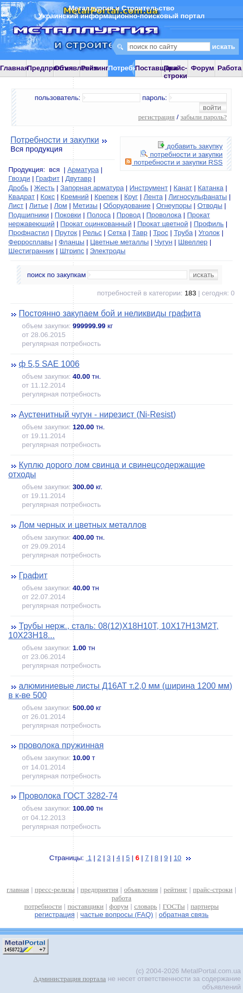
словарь (145, 906)
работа (121, 898)
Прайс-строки (175, 72)
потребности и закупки (181, 154)
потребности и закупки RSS (174, 162)
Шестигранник (31, 251)
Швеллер (193, 242)
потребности (43, 906)
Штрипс (71, 251)
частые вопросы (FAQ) (116, 914)
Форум (202, 68)
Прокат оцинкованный (96, 224)
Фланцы (71, 242)
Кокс (47, 197)
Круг (131, 197)
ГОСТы (174, 906)
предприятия (99, 889)
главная (18, 889)
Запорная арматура (92, 188)
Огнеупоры (173, 205)
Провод (128, 215)
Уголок (209, 233)
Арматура (83, 169)
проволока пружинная (61, 745)
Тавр (139, 233)
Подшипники (28, 215)
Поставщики (156, 68)
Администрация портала (69, 979)
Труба (183, 233)
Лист (15, 205)
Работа (229, 68)
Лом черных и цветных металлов (83, 524)
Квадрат (21, 197)
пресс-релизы (55, 889)
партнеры (204, 906)
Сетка (116, 233)
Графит (48, 178)
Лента (153, 197)
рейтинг (175, 889)
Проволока (164, 215)
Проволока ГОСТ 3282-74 (68, 795)
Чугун (163, 242)
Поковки (68, 215)
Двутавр (78, 178)
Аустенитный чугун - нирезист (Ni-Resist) (97, 414)
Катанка (210, 188)
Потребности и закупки (54, 139)
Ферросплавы (30, 242)
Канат (183, 188)
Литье (38, 205)
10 (177, 858)
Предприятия (50, 68)
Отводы (209, 205)
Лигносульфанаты (197, 197)
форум (119, 906)
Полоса (99, 215)
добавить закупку (190, 146)
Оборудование (127, 205)
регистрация (156, 117)
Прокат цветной (162, 224)
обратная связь (184, 914)
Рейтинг (94, 68)
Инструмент (148, 188)
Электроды (107, 251)
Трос (160, 233)
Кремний (74, 197)
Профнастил (28, 233)
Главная (14, 68)
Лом (60, 205)
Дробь (18, 188)
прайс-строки (213, 889)
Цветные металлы (119, 242)
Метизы (85, 205)
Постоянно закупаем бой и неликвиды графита (110, 313)
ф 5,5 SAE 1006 (49, 363)
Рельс (92, 233)
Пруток (66, 233)
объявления (141, 889)
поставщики (85, 906)
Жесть (44, 188)
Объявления (76, 68)
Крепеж (106, 197)
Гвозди (19, 178)
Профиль (208, 224)
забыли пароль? (203, 117)
